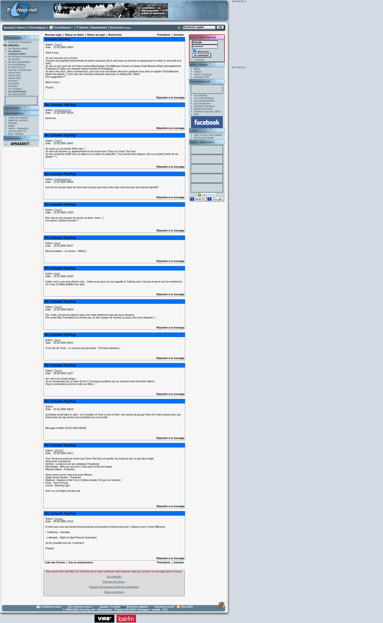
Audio (57, 273)
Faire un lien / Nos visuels (208, 135)
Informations (13, 113)
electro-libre (14, 78)
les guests (13, 83)
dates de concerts (18, 120)
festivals (12, 123)
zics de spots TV (17, 131)
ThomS (58, 44)
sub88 (156, 609)
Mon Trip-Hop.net (203, 37)
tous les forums (202, 103)
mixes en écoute (203, 74)
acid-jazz (13, 80)
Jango (57, 243)
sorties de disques (18, 117)
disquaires (22, 128)
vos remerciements (204, 100)
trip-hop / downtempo (19, 70)
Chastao (58, 518)
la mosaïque (14, 88)
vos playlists (200, 95)
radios (11, 128)
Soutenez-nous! (165, 606)
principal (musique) (204, 106)
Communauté (200, 81)
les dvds (12, 86)
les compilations (17, 64)
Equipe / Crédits (110, 606)
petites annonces (203, 109)
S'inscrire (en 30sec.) (114, 581)
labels (11, 125)
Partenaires (12, 138)
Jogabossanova (62, 110)
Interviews (12, 108)
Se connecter (114, 576)
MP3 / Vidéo (199, 64)
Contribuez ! (63, 27)
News (21, 27)
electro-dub (14, 72)
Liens (194, 130)
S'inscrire (117, 27)
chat (196, 114)
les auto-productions (19, 62)
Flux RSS (187, 606)
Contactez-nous (51, 606)
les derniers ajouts (18, 48)
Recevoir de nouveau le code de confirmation (114, 587)
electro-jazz (14, 75)
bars (10, 133)
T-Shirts (82, 27)
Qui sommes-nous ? (80, 606)
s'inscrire (199, 59)
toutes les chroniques (20, 42)
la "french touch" (17, 67)
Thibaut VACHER (125, 609)
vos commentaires (204, 98)
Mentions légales (137, 606)
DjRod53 (59, 450)
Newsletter (99, 27)
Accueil (9, 27)
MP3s (197, 69)
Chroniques (37, 27)
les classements (17, 94)
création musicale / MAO (207, 111)
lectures (19, 133)
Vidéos (197, 71)
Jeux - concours (202, 142)
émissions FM (201, 77)
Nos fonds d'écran (203, 137)
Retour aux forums (114, 592)
